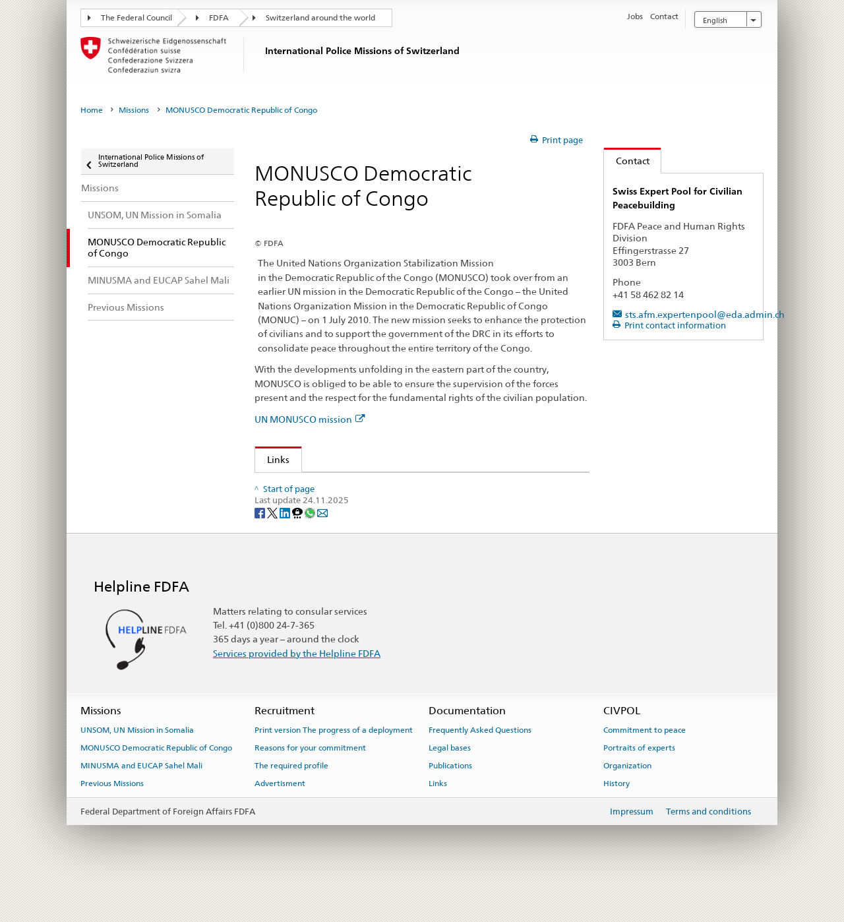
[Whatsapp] (311, 550)
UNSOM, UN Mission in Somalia (137, 767)
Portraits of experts (639, 785)
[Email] (322, 550)
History (616, 821)
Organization (627, 803)
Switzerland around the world (320, 17)
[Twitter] (273, 550)
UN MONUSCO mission (310, 419)
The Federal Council (136, 17)
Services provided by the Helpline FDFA (296, 690)
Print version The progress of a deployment (334, 767)
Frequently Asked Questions (480, 767)
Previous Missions (112, 821)
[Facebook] (261, 550)
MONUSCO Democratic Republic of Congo (156, 785)
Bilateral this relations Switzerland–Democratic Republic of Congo (406, 486)
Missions (134, 110)
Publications (450, 803)
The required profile (291, 803)
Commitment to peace (644, 767)
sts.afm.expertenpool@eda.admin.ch (705, 314)
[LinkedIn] (286, 550)
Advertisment (280, 821)
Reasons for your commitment (310, 785)
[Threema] (298, 550)
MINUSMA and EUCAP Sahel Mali (141, 803)
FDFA (219, 17)
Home (91, 110)
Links (272, 459)
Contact (626, 160)
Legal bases (450, 785)
